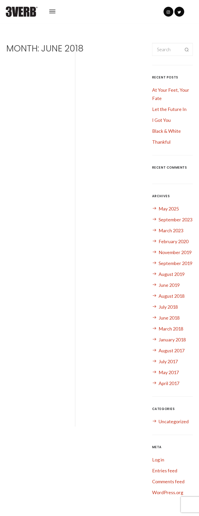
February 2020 (173, 241)
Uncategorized (174, 421)
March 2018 (171, 329)
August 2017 (171, 350)
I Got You (161, 120)
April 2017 (169, 383)
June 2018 (169, 318)
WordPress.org (167, 492)
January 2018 (172, 339)
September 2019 (175, 263)
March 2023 (171, 230)
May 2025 (169, 208)
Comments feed (168, 481)
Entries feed (164, 470)
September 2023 (175, 219)
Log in (158, 459)
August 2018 (171, 296)
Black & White (166, 131)
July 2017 (168, 361)
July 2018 (168, 307)
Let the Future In (169, 109)
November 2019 (175, 252)
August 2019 (171, 274)
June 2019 (169, 285)
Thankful (161, 142)
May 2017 (169, 372)
